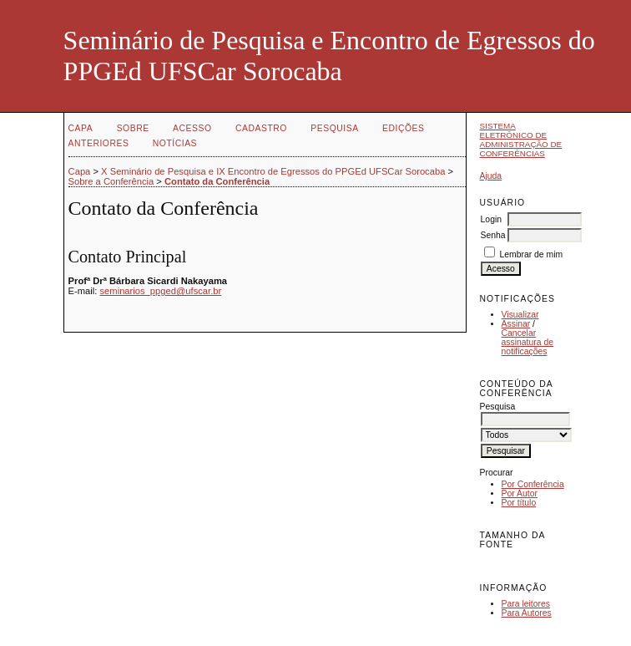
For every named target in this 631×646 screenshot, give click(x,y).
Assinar (516, 323)
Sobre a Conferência (111, 181)
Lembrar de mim (531, 254)
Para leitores (526, 603)
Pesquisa (334, 128)
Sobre (133, 128)
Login (491, 219)
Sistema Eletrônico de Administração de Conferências (521, 139)
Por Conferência (533, 484)
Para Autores (527, 613)
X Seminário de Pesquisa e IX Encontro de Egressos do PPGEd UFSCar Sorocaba (273, 171)
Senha (493, 235)
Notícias (175, 143)
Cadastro (261, 128)
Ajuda (491, 176)
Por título (519, 502)
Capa (80, 128)
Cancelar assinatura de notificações (527, 342)
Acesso (192, 128)
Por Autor (520, 493)
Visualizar (520, 314)
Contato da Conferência (217, 181)
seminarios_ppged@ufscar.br (161, 291)
